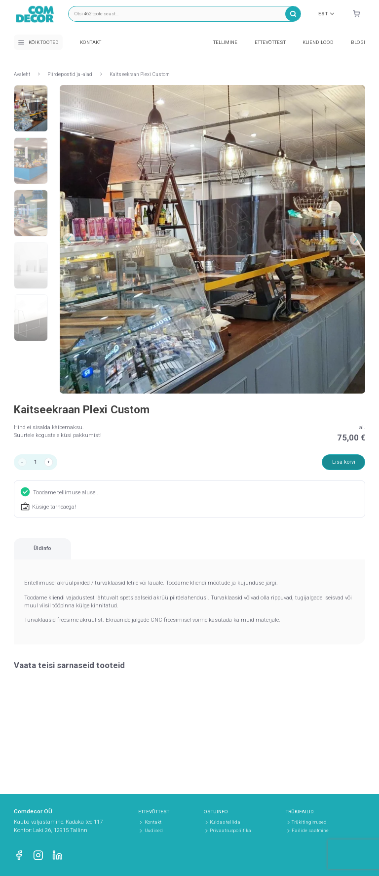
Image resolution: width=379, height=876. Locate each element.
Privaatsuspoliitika (230, 830)
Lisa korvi (342, 463)
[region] (189, 555)
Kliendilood (318, 42)
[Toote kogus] (37, 463)
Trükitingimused (309, 822)
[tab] (62, 554)
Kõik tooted (38, 42)
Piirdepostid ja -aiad (69, 74)
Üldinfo (61, 553)
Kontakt (90, 42)
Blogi (358, 42)
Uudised (154, 830)
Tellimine (225, 42)
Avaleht (22, 74)
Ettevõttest (270, 42)
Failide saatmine (310, 830)
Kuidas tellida (225, 822)
